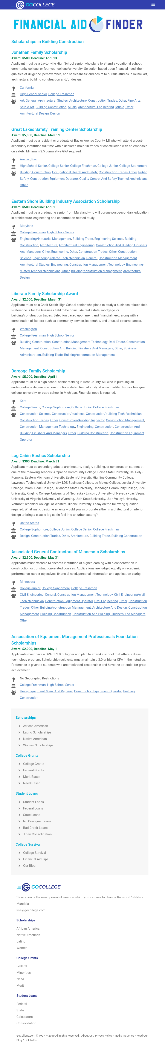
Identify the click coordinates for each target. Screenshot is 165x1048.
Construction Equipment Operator (54, 179)
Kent (23, 401)
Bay (34, 159)
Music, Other (124, 107)
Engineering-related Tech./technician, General (65, 258)
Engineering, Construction (95, 427)
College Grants (30, 764)
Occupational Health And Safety (74, 172)
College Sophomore (133, 166)
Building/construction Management (96, 271)
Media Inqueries (124, 1035)
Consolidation (26, 1023)
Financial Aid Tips (32, 859)
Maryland (26, 226)
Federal (22, 966)
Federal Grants (30, 770)
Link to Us (30, 1040)
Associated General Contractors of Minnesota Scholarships (68, 551)
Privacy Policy (103, 1035)
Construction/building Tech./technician (114, 414)
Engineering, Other (64, 252)
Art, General (28, 100)
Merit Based (28, 777)
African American (32, 726)
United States (29, 523)
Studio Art (27, 107)
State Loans (28, 815)
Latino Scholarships (34, 732)
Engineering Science (108, 239)
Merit (20, 986)
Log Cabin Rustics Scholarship (40, 455)
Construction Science (35, 414)
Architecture (78, 100)
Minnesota (27, 582)
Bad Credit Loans (32, 828)
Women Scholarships (34, 745)
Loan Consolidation (34, 834)
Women (22, 948)
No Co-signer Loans (33, 821)
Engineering (59, 265)
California (27, 88)
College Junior (108, 166)
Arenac (25, 159)
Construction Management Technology (97, 265)
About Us (87, 1035)
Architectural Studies (53, 100)
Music (72, 107)
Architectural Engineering (96, 107)
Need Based (28, 783)
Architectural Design (34, 113)
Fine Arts (134, 100)
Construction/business (68, 414)
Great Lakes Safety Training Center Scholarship (56, 129)
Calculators (25, 1017)
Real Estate (117, 342)
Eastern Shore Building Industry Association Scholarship (65, 201)
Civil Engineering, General (38, 595)
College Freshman (61, 94)
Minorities (24, 973)
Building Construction (51, 107)
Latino (21, 941)
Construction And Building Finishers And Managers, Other (81, 348)
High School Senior (33, 94)
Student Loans (30, 802)
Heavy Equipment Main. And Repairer (46, 691)
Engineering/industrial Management (45, 239)
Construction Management (118, 258)
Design (55, 113)
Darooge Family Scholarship (38, 371)
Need (20, 979)
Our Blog (25, 866)
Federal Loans (29, 808)
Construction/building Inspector (81, 420)
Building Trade (83, 239)
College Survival (31, 853)
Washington (28, 329)
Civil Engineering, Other (110, 601)
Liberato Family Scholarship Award (44, 293)
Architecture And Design (109, 607)
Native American (31, 739)
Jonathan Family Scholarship (39, 52)
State (20, 1010)
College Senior (58, 166)
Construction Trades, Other (107, 100)
